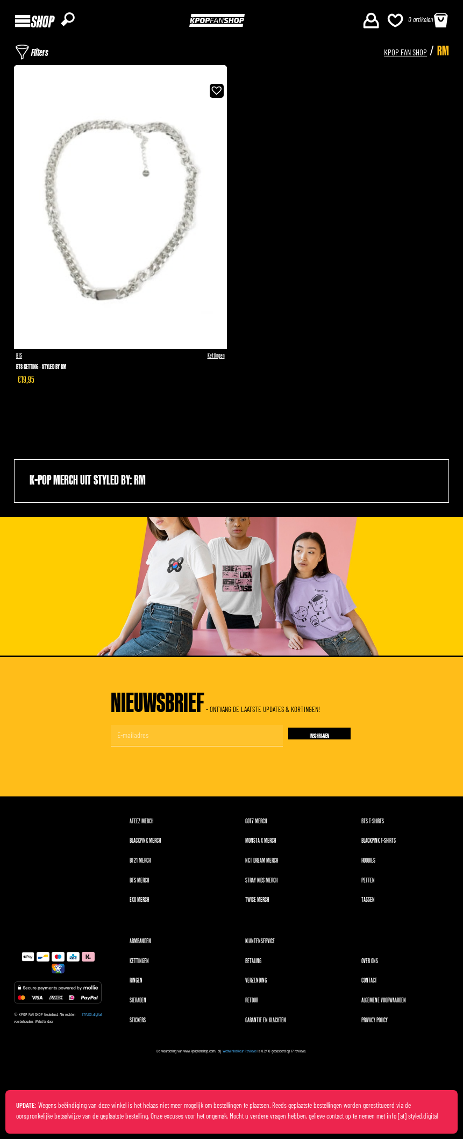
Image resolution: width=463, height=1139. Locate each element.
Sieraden (138, 1003)
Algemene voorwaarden (383, 1003)
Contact (369, 983)
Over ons (369, 963)
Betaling (253, 963)
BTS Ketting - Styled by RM (41, 369)
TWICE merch (257, 903)
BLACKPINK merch (145, 844)
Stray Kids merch (261, 883)
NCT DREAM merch (261, 863)
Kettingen (216, 358)
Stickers (138, 1023)
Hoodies (368, 863)
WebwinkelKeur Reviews (240, 1054)
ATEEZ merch (141, 824)
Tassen (368, 903)
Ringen (136, 983)
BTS (19, 358)
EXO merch (139, 903)
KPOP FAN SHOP (390, 52)
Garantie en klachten (265, 1023)
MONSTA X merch (260, 844)
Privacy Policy (374, 1023)
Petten (368, 883)
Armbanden (140, 944)
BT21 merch (140, 863)
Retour (251, 1003)
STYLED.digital (92, 1017)
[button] (215, 92)
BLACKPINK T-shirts (378, 844)
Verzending (256, 983)
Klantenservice (260, 944)
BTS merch (139, 883)
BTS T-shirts (372, 824)
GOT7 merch (256, 824)
